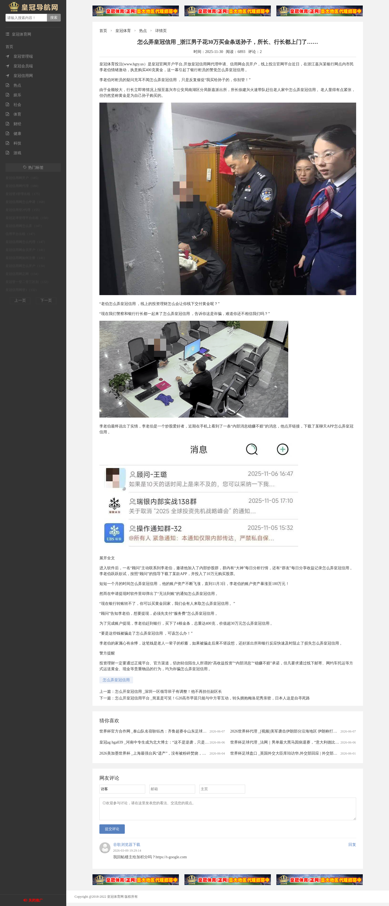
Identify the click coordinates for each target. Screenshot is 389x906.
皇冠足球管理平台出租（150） (28, 218)
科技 (13, 143)
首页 (9, 47)
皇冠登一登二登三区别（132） (28, 282)
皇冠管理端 (19, 56)
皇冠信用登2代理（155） (24, 210)
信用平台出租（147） (21, 234)
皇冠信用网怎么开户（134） (26, 266)
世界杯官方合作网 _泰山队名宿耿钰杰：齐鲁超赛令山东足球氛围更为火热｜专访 (168, 731)
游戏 (13, 153)
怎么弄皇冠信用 (116, 680)
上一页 (20, 300)
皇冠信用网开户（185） (23, 178)
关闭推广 (35, 900)
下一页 (46, 300)
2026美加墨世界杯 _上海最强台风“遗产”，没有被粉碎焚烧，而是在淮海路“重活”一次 (171, 753)
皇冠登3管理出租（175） (24, 194)
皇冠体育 (123, 31)
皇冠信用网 (19, 76)
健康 (13, 134)
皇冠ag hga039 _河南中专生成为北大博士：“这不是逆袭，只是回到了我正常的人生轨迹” (174, 742)
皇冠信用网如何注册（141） (26, 258)
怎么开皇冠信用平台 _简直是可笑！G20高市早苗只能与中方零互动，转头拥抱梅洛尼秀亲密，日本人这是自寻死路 (212, 698)
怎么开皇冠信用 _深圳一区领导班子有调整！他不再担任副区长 (168, 691)
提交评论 (112, 832)
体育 (13, 114)
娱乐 (13, 95)
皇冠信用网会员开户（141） (26, 250)
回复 (352, 848)
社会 (13, 105)
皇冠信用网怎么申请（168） (26, 202)
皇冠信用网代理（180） (23, 186)
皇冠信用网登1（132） (22, 290)
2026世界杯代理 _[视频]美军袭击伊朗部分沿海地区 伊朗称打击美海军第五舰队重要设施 (305, 731)
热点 (13, 85)
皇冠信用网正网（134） (23, 274)
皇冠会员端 (19, 66)
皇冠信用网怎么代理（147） (26, 242)
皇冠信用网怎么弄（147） (25, 226)
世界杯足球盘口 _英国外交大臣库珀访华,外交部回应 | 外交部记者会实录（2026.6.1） (302, 753)
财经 (13, 124)
